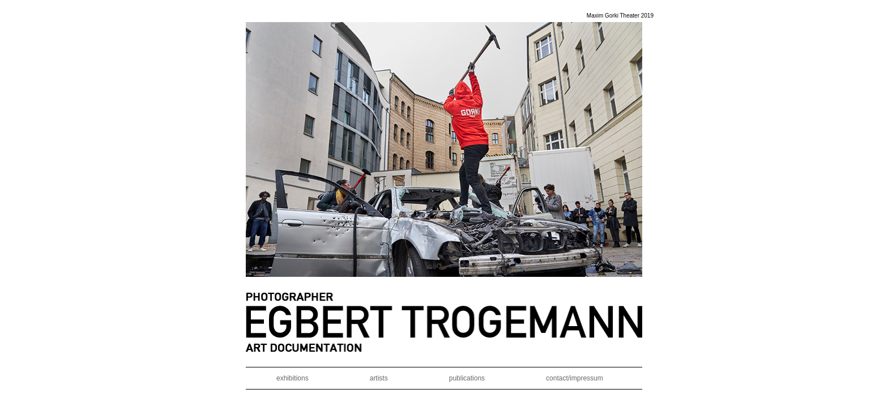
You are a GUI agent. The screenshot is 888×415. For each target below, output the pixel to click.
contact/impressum (574, 378)
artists (379, 378)
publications (467, 378)
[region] (444, 149)
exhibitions (292, 378)
